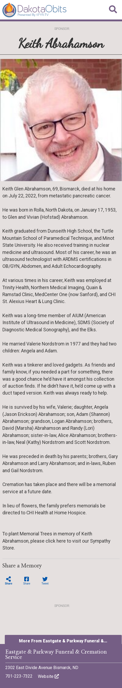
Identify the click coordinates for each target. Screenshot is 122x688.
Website (48, 676)
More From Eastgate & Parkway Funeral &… (63, 640)
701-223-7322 (18, 676)
